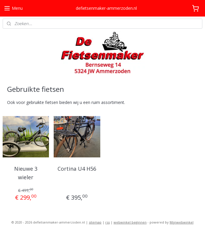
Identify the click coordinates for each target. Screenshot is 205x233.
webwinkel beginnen (130, 222)
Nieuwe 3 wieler (25, 173)
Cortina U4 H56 (77, 168)
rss (107, 222)
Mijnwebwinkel (181, 222)
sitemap (95, 222)
